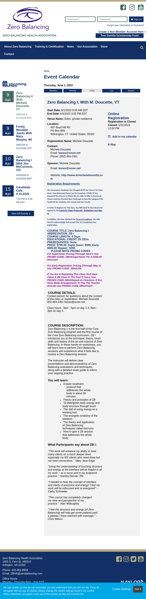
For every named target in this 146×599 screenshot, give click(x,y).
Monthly (53, 90)
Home (46, 71)
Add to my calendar (122, 136)
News (70, 46)
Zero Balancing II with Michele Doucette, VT (24, 101)
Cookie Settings (121, 589)
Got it (138, 589)
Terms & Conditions (84, 219)
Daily (92, 90)
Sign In (137, 19)
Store (104, 46)
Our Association (87, 46)
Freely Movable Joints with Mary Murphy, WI (24, 133)
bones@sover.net (69, 153)
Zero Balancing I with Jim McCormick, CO (24, 163)
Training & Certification (49, 46)
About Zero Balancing (17, 46)
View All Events (19, 213)
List (111, 90)
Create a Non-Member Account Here (121, 31)
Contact (9, 54)
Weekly (72, 90)
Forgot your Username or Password (125, 25)
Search (131, 90)
